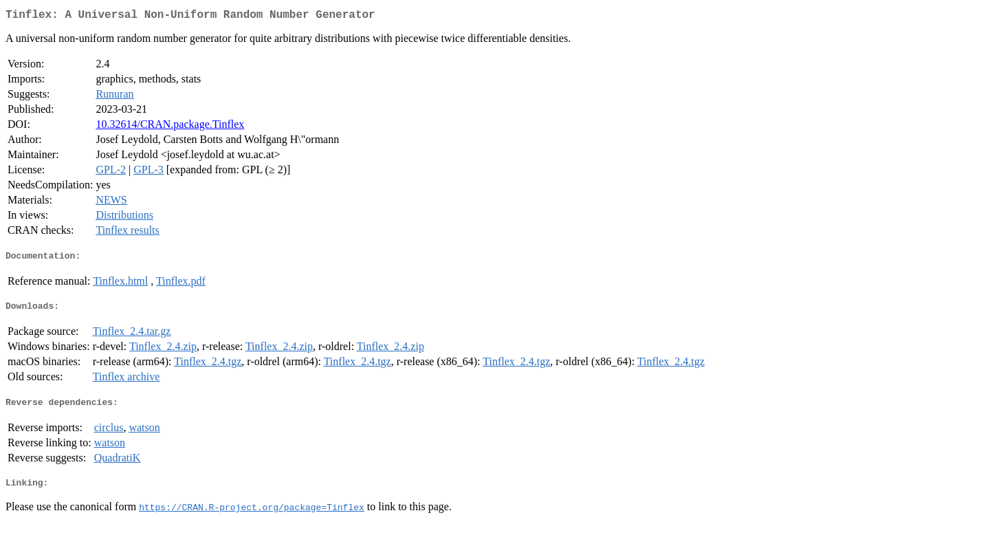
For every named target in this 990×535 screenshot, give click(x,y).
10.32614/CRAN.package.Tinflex (170, 127)
